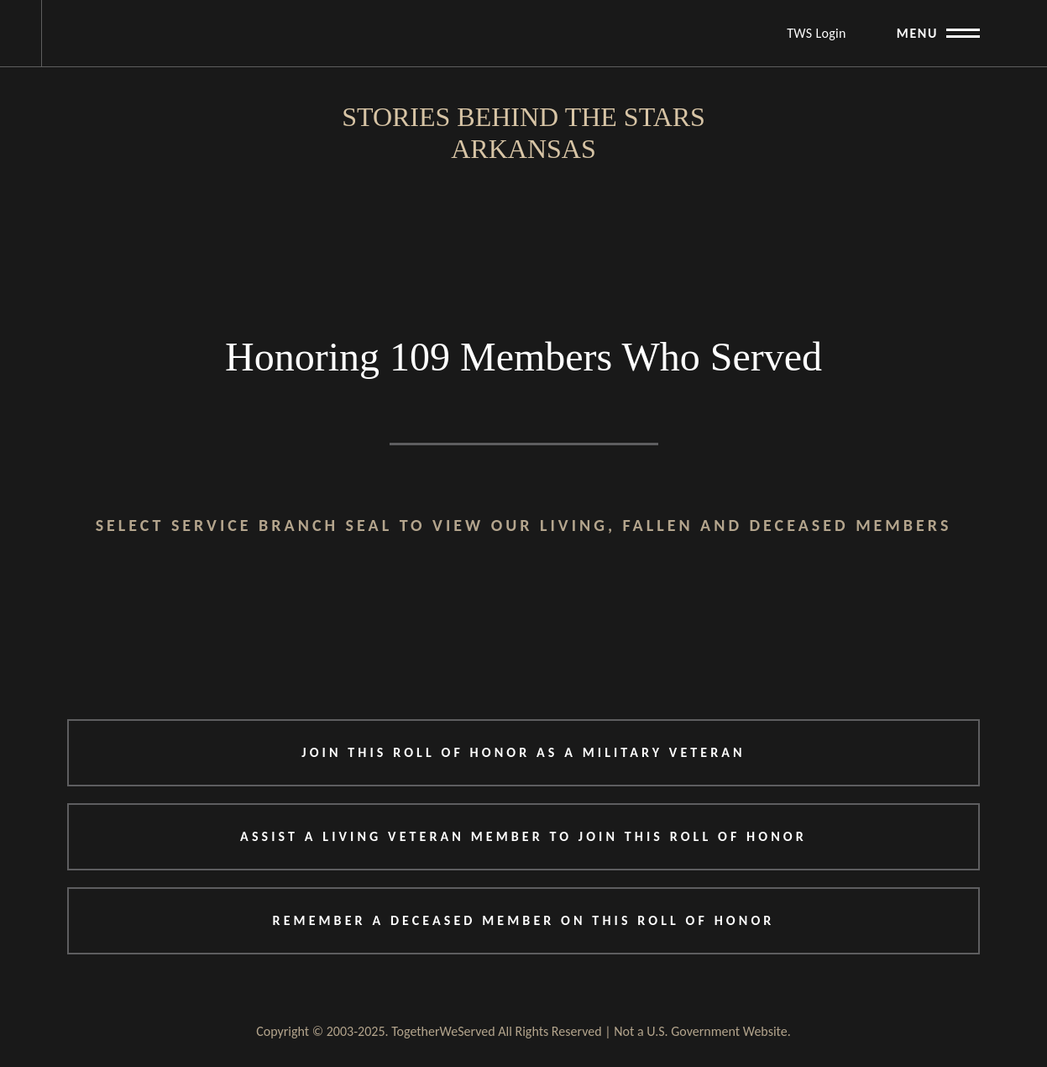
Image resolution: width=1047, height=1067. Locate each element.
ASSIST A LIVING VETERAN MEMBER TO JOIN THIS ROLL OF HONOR (523, 836)
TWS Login (816, 33)
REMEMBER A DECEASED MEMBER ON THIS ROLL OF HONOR (524, 920)
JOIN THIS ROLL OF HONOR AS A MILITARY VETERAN (523, 752)
